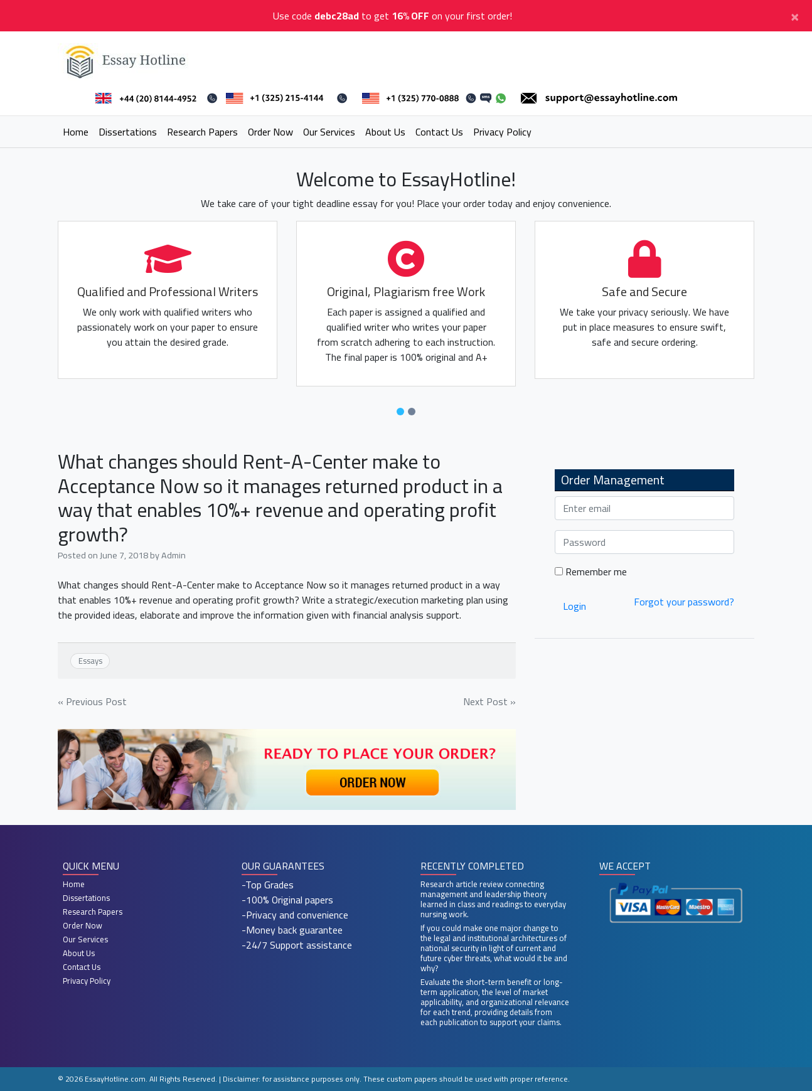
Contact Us (439, 131)
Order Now (270, 131)
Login (574, 606)
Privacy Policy (502, 131)
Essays (90, 660)
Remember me (591, 571)
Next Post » (489, 701)
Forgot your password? (684, 601)
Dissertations (128, 131)
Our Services (329, 131)
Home (75, 131)
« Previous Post (92, 701)
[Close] (794, 16)
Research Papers (202, 131)
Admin (173, 554)
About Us (385, 131)
